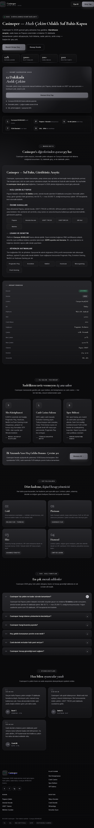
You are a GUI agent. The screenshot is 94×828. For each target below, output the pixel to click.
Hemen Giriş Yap (47, 95)
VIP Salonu (52, 786)
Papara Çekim (7, 799)
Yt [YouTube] (19, 788)
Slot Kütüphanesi (54, 776)
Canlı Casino (53, 779)
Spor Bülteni (53, 783)
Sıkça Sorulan (53, 799)
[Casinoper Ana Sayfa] (11, 4)
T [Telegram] (9, 788)
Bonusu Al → (78, 458)
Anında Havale (7, 803)
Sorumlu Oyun (53, 810)
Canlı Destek (53, 803)
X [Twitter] (4, 788)
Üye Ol (75, 4)
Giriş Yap (88, 4)
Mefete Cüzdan (7, 810)
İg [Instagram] (14, 788)
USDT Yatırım (7, 806)
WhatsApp (52, 806)
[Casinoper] (24, 772)
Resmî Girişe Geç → (14, 47)
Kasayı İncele (35, 47)
